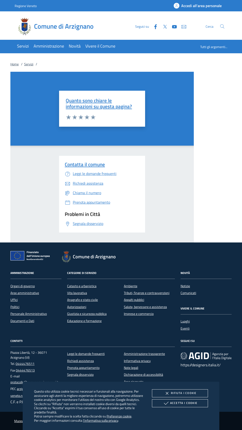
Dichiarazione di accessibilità (143, 374)
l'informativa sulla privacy (100, 420)
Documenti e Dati (22, 320)
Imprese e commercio (139, 313)
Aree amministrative (24, 293)
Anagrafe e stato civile (82, 299)
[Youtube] (172, 26)
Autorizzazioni (76, 306)
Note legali (131, 367)
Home (14, 64)
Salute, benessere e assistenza (145, 306)
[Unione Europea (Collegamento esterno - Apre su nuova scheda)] (31, 256)
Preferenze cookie (119, 416)
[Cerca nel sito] (222, 26)
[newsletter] (182, 26)
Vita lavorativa (77, 293)
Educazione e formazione (84, 320)
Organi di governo (22, 286)
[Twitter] (163, 26)
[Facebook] (153, 26)
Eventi (185, 328)
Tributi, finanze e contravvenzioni (146, 293)
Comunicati (188, 293)
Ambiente (130, 286)
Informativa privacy (137, 360)
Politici (14, 306)
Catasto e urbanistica (81, 286)
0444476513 (25, 370)
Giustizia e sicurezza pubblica (87, 313)
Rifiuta (179, 393)
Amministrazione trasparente (144, 353)
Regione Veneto (26, 5)
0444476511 (25, 363)
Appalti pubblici (134, 299)
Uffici (14, 299)
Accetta (180, 403)
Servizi (28, 64)
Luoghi (185, 321)
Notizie (185, 286)
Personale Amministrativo (28, 313)
